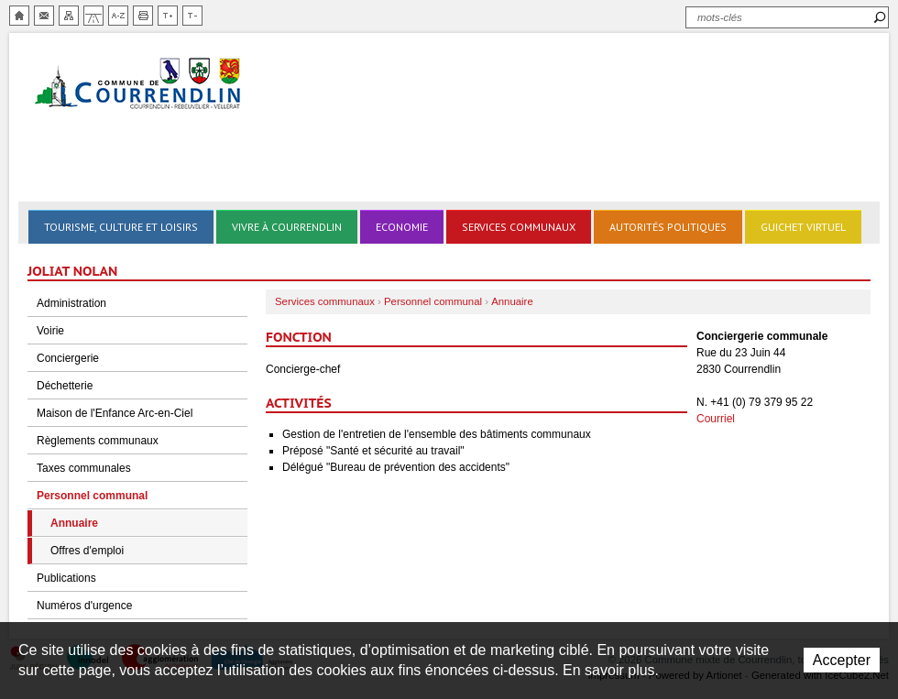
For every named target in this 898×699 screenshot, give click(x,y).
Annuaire (74, 523)
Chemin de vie (93, 15)
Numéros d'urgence (84, 605)
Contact (44, 15)
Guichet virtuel (803, 227)
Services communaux (518, 227)
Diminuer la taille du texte (192, 15)
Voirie (50, 330)
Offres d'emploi (87, 550)
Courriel (715, 418)
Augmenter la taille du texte (168, 15)
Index (118, 15)
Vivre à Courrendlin (287, 227)
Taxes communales (84, 468)
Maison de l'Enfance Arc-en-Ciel (114, 413)
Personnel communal (92, 495)
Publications (66, 578)
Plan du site (69, 15)
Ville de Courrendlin (139, 85)
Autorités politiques (668, 227)
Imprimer (143, 15)
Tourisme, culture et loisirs (121, 227)
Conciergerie (68, 358)
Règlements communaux (98, 440)
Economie (402, 227)
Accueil (19, 15)
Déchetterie (65, 385)
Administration (71, 303)
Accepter (842, 660)
